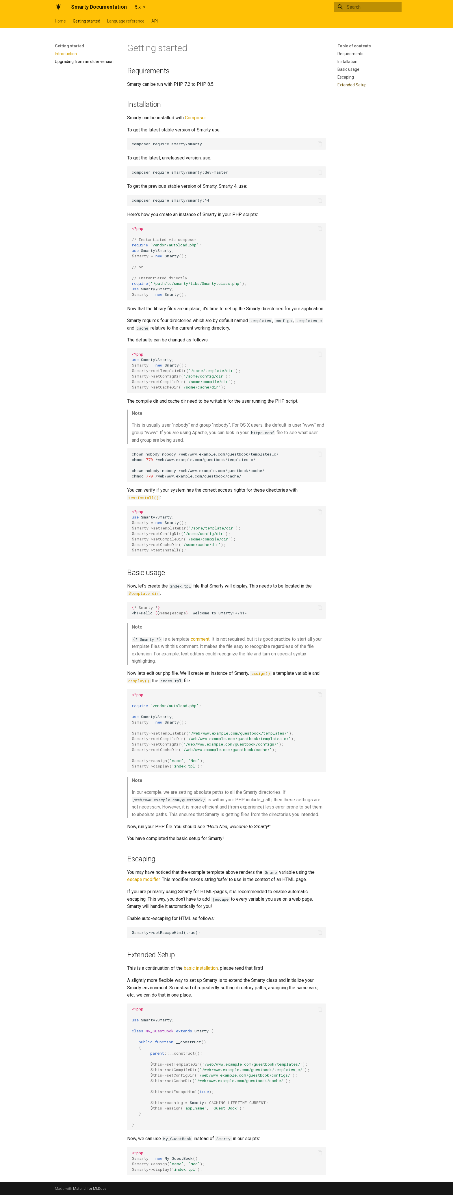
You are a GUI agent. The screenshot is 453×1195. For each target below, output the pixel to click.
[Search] (368, 7)
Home (60, 21)
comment (200, 639)
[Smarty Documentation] (58, 7)
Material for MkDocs (90, 1188)
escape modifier (143, 879)
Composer (195, 117)
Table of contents (354, 46)
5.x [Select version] (138, 7)
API (154, 21)
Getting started (86, 21)
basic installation (201, 968)
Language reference (125, 21)
